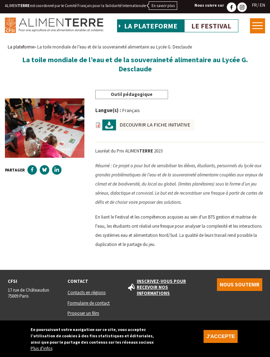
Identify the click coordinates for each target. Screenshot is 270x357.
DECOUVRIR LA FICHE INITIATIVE (155, 125)
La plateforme (151, 26)
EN (262, 5)
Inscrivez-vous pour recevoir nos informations (161, 287)
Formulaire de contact (89, 303)
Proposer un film (83, 313)
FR (254, 5)
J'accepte (220, 337)
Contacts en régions (86, 293)
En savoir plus (163, 5)
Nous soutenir (239, 284)
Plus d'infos (41, 349)
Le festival (211, 26)
